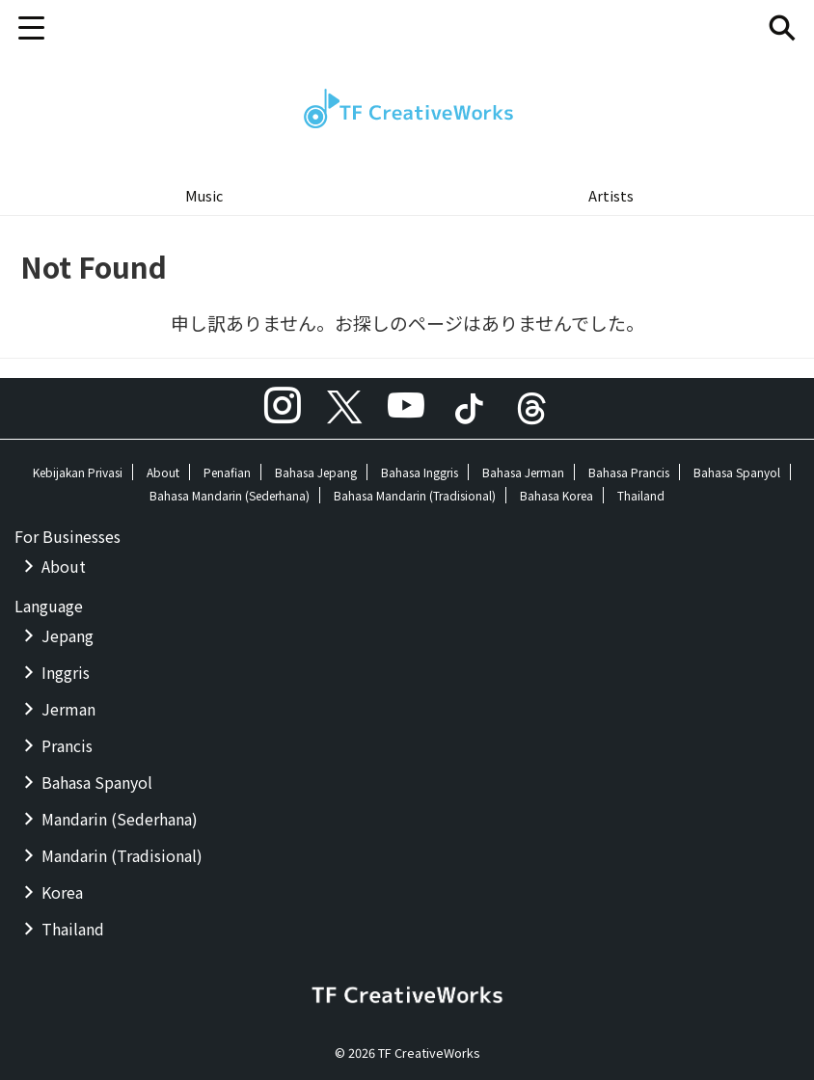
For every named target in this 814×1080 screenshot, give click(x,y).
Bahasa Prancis (628, 472)
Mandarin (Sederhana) (119, 818)
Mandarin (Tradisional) (122, 855)
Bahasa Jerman (523, 472)
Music (204, 195)
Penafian (227, 472)
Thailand (641, 495)
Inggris (65, 672)
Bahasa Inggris (419, 472)
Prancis (67, 745)
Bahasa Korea (556, 495)
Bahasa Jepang (316, 472)
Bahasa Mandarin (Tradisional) (415, 495)
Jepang (67, 635)
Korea (62, 892)
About (163, 472)
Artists (611, 195)
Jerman (68, 708)
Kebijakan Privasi (77, 472)
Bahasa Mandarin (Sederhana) (229, 495)
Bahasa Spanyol (736, 472)
